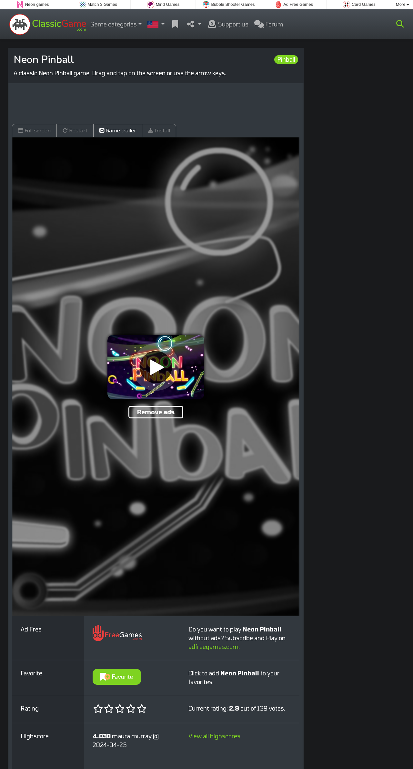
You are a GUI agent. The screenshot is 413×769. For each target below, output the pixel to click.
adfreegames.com (213, 646)
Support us (227, 24)
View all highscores (214, 736)
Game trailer (117, 130)
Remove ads (156, 411)
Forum (268, 24)
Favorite (116, 676)
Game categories (113, 24)
